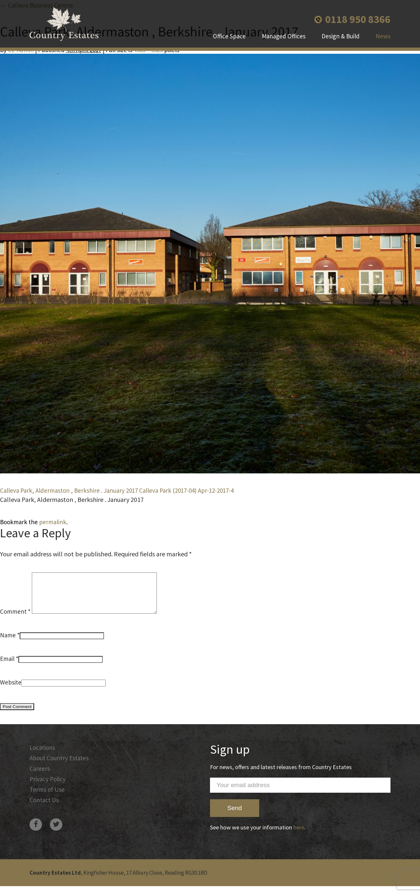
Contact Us (44, 808)
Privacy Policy (48, 787)
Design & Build (341, 36)
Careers (40, 776)
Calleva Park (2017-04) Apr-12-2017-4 (186, 490)
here (298, 835)
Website (10, 690)
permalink (52, 522)
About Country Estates (59, 766)
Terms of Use (47, 797)
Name (8, 643)
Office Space (229, 36)
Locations (42, 755)
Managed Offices (283, 36)
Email (7, 666)
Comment (15, 619)
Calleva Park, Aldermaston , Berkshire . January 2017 (69, 490)
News (383, 36)
